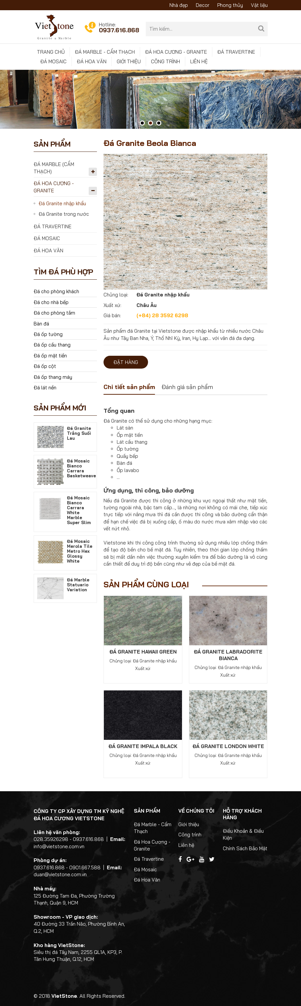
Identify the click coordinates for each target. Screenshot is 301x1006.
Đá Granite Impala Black (142, 746)
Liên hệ (199, 61)
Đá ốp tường (48, 334)
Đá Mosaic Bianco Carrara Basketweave (81, 468)
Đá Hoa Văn (91, 61)
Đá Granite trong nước (64, 214)
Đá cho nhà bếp (51, 302)
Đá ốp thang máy (53, 377)
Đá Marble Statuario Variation (78, 584)
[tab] (129, 388)
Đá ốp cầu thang (52, 345)
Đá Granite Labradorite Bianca (228, 655)
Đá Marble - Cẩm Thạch (105, 52)
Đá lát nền (45, 387)
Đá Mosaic (53, 61)
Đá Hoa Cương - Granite (176, 52)
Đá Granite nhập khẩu (62, 203)
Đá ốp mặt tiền (50, 355)
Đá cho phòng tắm (54, 313)
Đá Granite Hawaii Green (143, 652)
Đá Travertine (236, 52)
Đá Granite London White (228, 746)
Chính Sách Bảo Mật (245, 848)
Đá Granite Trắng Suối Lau (79, 433)
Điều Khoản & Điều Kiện (243, 834)
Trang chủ (51, 52)
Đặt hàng (125, 362)
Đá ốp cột (45, 366)
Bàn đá (41, 324)
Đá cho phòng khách (56, 291)
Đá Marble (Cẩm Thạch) (54, 167)
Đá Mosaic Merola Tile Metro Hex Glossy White (79, 551)
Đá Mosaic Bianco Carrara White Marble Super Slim (79, 510)
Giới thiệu (129, 61)
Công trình (165, 61)
